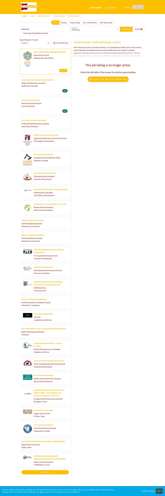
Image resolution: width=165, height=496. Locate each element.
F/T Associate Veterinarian (45, 173)
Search (55, 22)
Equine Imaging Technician (32, 235)
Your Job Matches (90, 22)
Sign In (138, 7)
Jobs (32, 16)
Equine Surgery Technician (32, 220)
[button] (138, 29)
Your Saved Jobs (106, 22)
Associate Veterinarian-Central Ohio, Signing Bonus (43, 441)
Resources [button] (73, 16)
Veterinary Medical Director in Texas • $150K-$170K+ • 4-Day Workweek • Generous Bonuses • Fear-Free (49, 393)
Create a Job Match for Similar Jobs (108, 79)
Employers (111, 7)
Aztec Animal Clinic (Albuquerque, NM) (50, 52)
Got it (159, 491)
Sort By (24, 43)
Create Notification (60, 43)
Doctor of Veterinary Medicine (34, 299)
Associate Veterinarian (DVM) (33, 120)
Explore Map (75, 22)
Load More (45, 472)
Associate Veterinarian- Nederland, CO (37, 80)
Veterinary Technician (30, 100)
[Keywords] (45, 29)
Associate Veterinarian (43, 154)
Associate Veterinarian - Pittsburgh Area (51, 189)
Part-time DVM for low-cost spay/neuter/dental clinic (43, 328)
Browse (64, 22)
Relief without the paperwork (46, 135)
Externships (44, 16)
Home (24, 16)
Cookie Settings (147, 491)
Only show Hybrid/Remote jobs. (35, 33)
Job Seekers (96, 7)
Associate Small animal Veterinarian (49, 360)
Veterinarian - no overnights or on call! (50, 204)
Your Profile (59, 16)
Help (128, 7)
